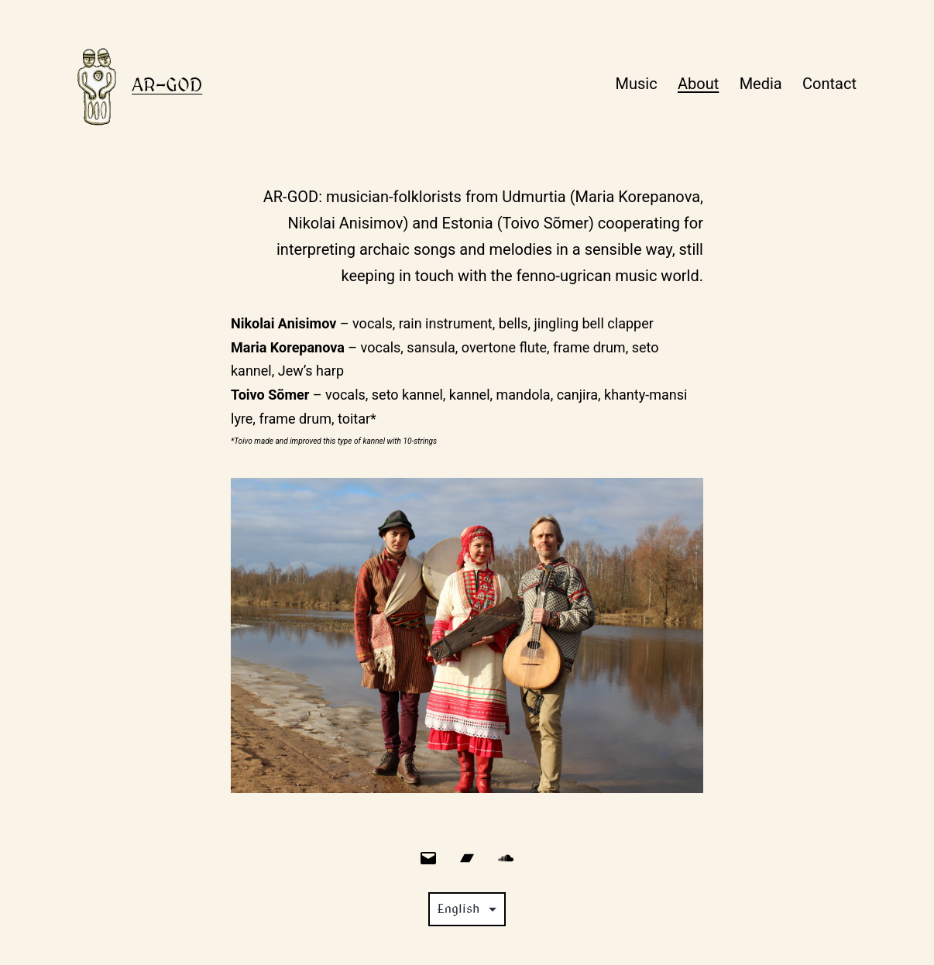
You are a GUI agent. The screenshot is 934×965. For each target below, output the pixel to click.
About (698, 83)
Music (636, 83)
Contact (829, 83)
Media (761, 83)
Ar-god (167, 85)
